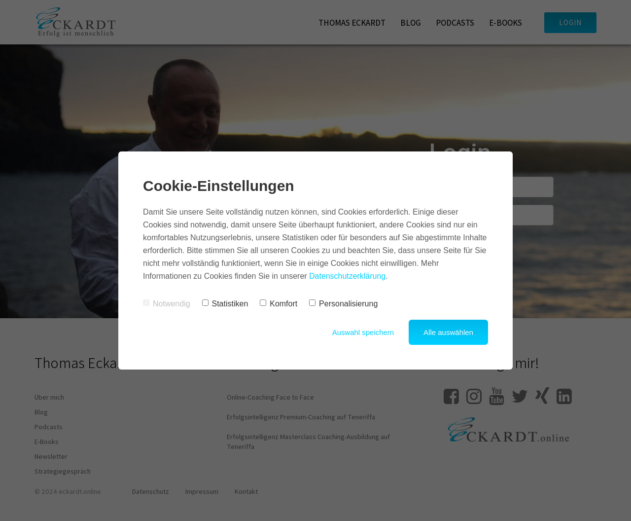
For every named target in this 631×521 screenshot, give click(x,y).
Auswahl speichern (363, 332)
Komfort (278, 303)
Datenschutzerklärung (347, 276)
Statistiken (225, 303)
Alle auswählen (448, 332)
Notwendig (166, 303)
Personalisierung (343, 303)
